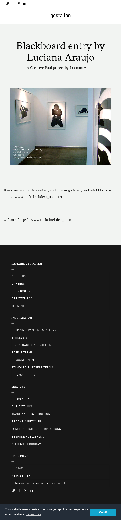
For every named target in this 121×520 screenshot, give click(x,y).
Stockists (20, 337)
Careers (18, 283)
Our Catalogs (22, 406)
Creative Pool (23, 298)
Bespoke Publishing (28, 436)
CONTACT (18, 468)
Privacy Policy (23, 375)
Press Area (20, 399)
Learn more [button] (33, 514)
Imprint (18, 306)
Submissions (22, 291)
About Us (19, 276)
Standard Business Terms (32, 367)
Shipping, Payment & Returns (35, 330)
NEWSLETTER (21, 475)
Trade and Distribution (31, 414)
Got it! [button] (103, 512)
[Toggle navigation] (5, 15)
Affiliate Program (26, 444)
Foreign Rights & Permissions (36, 429)
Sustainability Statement (32, 345)
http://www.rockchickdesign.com (46, 220)
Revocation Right (26, 360)
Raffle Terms (22, 352)
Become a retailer (26, 421)
